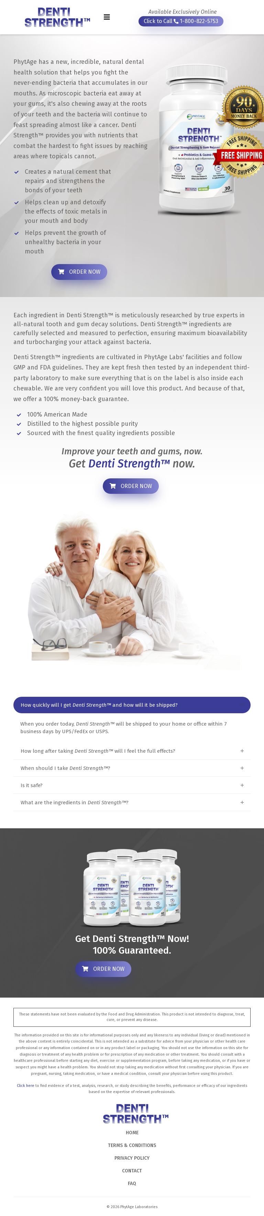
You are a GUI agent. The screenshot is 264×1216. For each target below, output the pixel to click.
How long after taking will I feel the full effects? (98, 751)
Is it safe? (32, 785)
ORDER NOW (79, 272)
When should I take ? (65, 768)
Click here (25, 1085)
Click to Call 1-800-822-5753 (181, 21)
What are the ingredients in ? (75, 802)
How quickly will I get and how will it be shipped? (99, 705)
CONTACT (132, 1171)
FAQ (132, 1183)
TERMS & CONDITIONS (132, 1145)
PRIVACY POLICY (132, 1158)
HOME (132, 1133)
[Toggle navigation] (106, 17)
